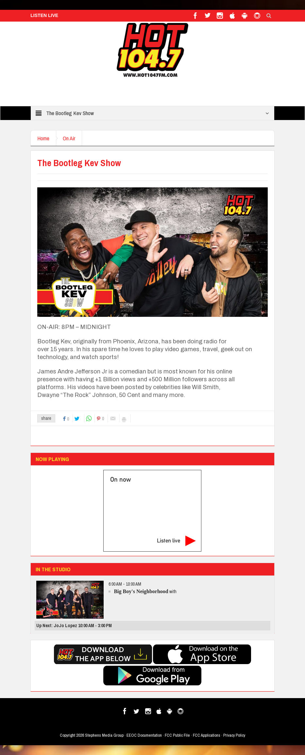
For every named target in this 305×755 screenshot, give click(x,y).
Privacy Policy (234, 735)
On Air (69, 138)
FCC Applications (206, 735)
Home (43, 138)
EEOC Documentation (144, 735)
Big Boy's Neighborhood (141, 591)
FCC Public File (177, 735)
